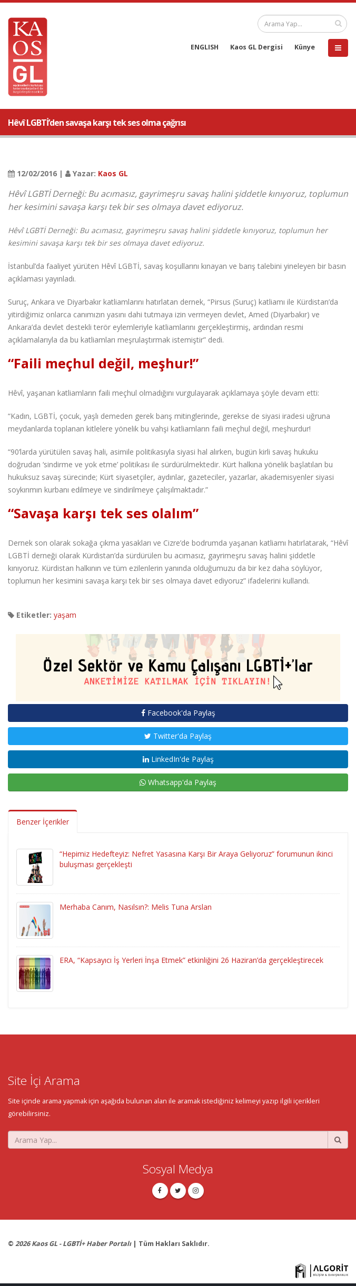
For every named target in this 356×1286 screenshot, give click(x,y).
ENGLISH (205, 47)
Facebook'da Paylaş (178, 713)
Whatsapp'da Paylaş (178, 782)
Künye (304, 47)
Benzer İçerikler (42, 822)
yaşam (65, 615)
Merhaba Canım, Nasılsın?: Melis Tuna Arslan (136, 907)
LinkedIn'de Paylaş (178, 759)
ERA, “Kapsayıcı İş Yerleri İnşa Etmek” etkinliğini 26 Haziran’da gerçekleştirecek (191, 960)
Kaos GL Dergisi (256, 47)
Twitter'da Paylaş (178, 736)
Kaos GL (113, 173)
